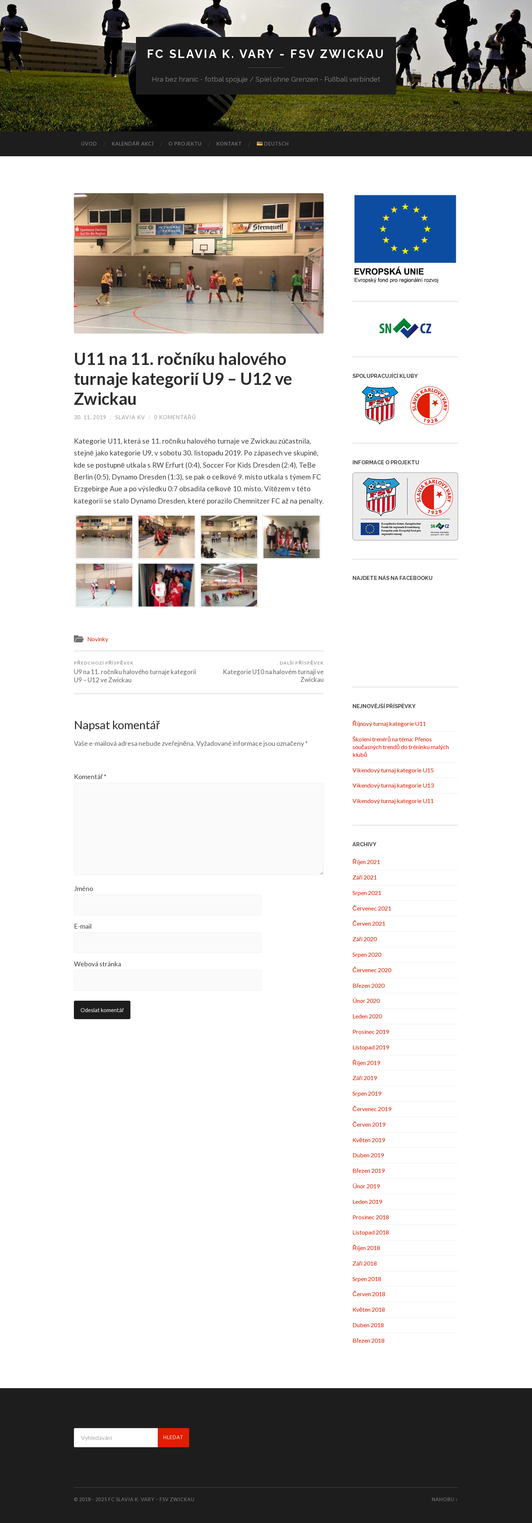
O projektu (185, 144)
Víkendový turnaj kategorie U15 (393, 770)
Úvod (89, 144)
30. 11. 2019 (90, 417)
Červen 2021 (368, 923)
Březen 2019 (368, 1170)
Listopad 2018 (370, 1232)
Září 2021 (364, 877)
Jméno (83, 888)
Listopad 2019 (370, 1047)
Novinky (97, 639)
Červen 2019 (368, 1124)
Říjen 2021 (366, 861)
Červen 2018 (368, 1293)
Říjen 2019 (366, 1062)
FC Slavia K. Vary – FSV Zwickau (151, 1499)
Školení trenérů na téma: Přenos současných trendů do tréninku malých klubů (400, 746)
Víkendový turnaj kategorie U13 (393, 785)
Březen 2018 (368, 1340)
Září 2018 (364, 1263)
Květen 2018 (368, 1309)
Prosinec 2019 (370, 1031)
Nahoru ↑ (445, 1499)
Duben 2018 (368, 1324)
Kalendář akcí (133, 144)
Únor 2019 (366, 1185)
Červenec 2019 (371, 1108)
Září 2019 (364, 1077)
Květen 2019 (368, 1139)
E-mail (83, 926)
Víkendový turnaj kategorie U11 (393, 800)
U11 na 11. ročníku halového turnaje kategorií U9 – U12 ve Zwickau (183, 379)
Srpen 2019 (366, 1093)
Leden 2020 (367, 1016)
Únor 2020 (366, 1000)
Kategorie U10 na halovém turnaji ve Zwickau (262, 671)
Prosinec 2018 (370, 1216)
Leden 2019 (367, 1201)
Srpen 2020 (366, 954)
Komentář (90, 776)
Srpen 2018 (366, 1278)
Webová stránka (97, 963)
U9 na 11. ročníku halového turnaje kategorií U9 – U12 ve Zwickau (135, 672)
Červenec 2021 (371, 908)
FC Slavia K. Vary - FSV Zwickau (266, 54)
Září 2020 (364, 938)
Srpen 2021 (366, 892)
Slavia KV (130, 417)
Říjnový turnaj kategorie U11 (389, 723)
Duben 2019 (368, 1154)
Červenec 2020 (371, 969)
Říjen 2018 (366, 1247)
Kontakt (229, 144)
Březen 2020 (368, 985)
